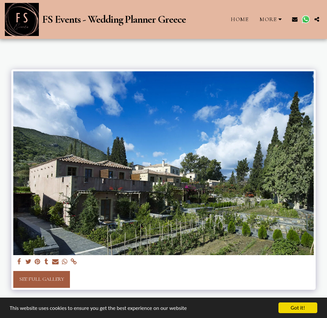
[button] (295, 19)
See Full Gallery (41, 279)
